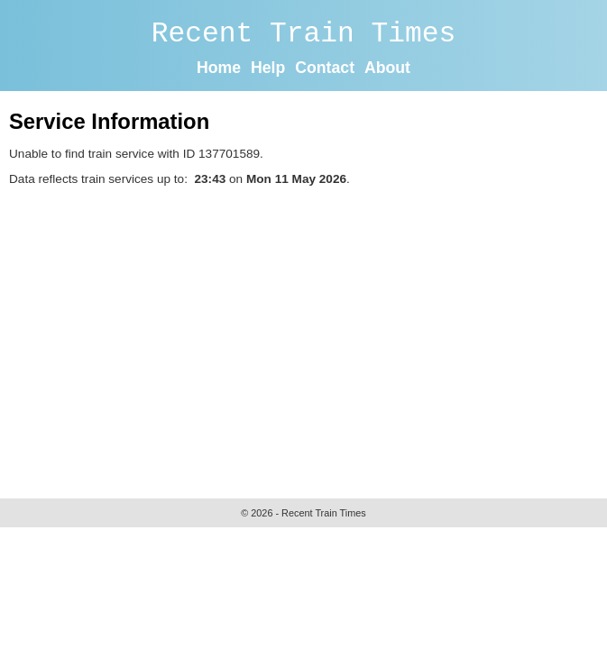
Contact (324, 68)
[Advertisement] (308, 338)
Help (268, 68)
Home (219, 68)
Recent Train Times (304, 34)
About (387, 68)
